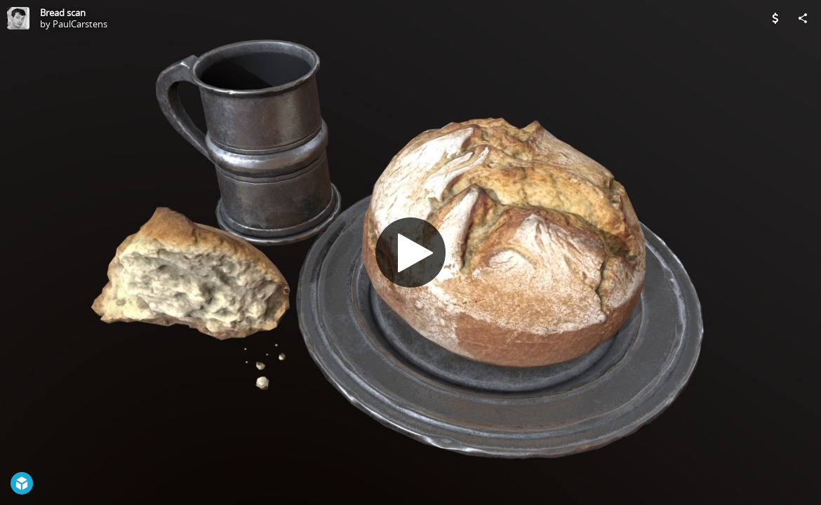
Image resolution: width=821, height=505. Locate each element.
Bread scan (63, 12)
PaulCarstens (80, 24)
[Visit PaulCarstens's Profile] (18, 18)
